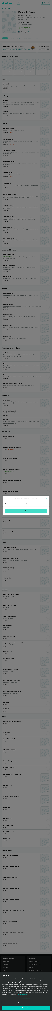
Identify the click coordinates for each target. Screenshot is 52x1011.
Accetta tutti (26, 1008)
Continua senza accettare (26, 1003)
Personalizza (26, 998)
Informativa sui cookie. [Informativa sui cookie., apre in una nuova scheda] (22, 994)
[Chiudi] (47, 499)
